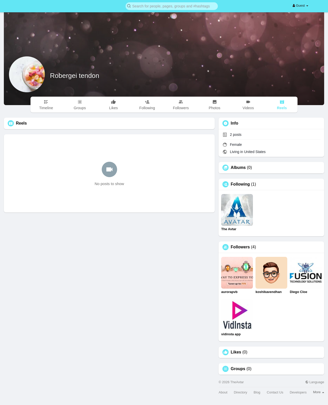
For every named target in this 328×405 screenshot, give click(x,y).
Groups (238, 369)
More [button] (318, 392)
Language (314, 382)
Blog (257, 392)
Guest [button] (300, 5)
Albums (238, 168)
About (223, 392)
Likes (236, 352)
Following (240, 184)
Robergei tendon (74, 75)
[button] (172, 6)
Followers (240, 247)
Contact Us (275, 392)
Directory (240, 392)
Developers (298, 392)
